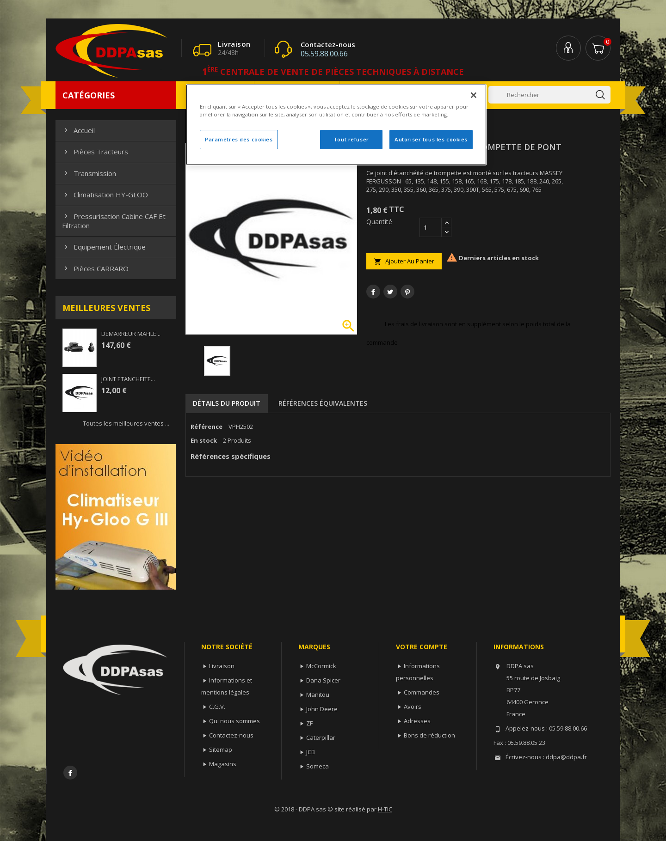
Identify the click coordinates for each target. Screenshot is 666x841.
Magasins (222, 764)
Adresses (417, 721)
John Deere (322, 709)
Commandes (421, 692)
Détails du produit (226, 403)
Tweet (390, 292)
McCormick (321, 666)
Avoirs (412, 706)
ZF (309, 723)
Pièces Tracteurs (95, 151)
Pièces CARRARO (95, 268)
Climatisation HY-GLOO (105, 194)
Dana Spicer (323, 680)
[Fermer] (473, 95)
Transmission (89, 173)
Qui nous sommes (234, 721)
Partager (373, 292)
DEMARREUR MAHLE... (130, 333)
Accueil (78, 130)
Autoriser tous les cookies (431, 139)
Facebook (70, 773)
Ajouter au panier (404, 261)
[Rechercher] (549, 95)
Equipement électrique (104, 246)
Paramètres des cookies (239, 139)
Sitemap (220, 749)
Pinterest (407, 292)
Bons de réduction (429, 735)
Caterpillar (320, 737)
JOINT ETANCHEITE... (128, 379)
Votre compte (421, 646)
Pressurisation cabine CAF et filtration (114, 221)
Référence (206, 426)
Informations (518, 646)
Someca (317, 766)
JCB (310, 752)
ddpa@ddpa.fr (566, 757)
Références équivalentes (322, 403)
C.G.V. (217, 706)
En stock (204, 440)
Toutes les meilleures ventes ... (126, 423)
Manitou (317, 694)
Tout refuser (351, 139)
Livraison (221, 666)
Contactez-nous (231, 735)
